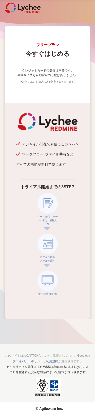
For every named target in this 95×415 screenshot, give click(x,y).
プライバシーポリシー (28, 361)
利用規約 (52, 361)
